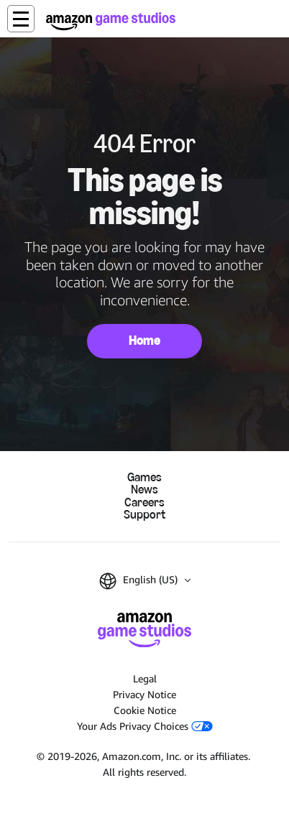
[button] (21, 18)
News (144, 489)
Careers (144, 502)
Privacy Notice (144, 694)
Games (144, 477)
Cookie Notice (145, 710)
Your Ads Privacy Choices (145, 726)
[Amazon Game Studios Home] (110, 21)
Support (144, 515)
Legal (145, 678)
